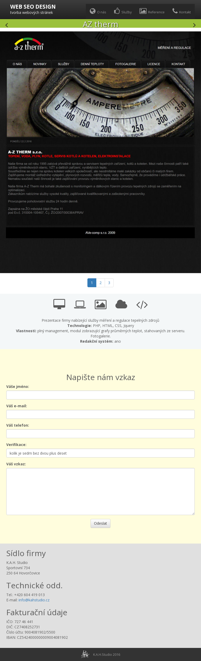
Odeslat (100, 523)
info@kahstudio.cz (34, 599)
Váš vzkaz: (16, 463)
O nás (98, 11)
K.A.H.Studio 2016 (106, 654)
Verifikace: (16, 444)
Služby (123, 11)
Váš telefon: (17, 425)
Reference (152, 11)
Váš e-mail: (16, 405)
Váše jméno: (17, 386)
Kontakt (181, 11)
